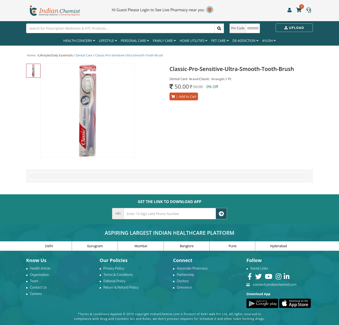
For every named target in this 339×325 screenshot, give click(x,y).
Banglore (187, 246)
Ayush (269, 40)
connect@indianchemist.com (275, 284)
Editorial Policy (114, 281)
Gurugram (95, 246)
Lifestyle (108, 40)
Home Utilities (193, 40)
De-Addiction (245, 40)
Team (34, 281)
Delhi (49, 246)
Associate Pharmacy (192, 268)
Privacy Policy (113, 268)
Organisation (39, 275)
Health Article (40, 268)
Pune (232, 246)
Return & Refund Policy (120, 287)
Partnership (185, 275)
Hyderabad (278, 246)
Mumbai (140, 246)
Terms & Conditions (118, 275)
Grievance (184, 287)
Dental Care (84, 55)
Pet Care (220, 40)
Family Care (164, 40)
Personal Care (135, 40)
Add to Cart (183, 96)
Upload (294, 27)
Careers (36, 294)
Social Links (259, 268)
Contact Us (38, 287)
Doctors (183, 281)
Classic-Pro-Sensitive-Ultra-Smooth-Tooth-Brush (129, 55)
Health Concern (79, 40)
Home (31, 55)
